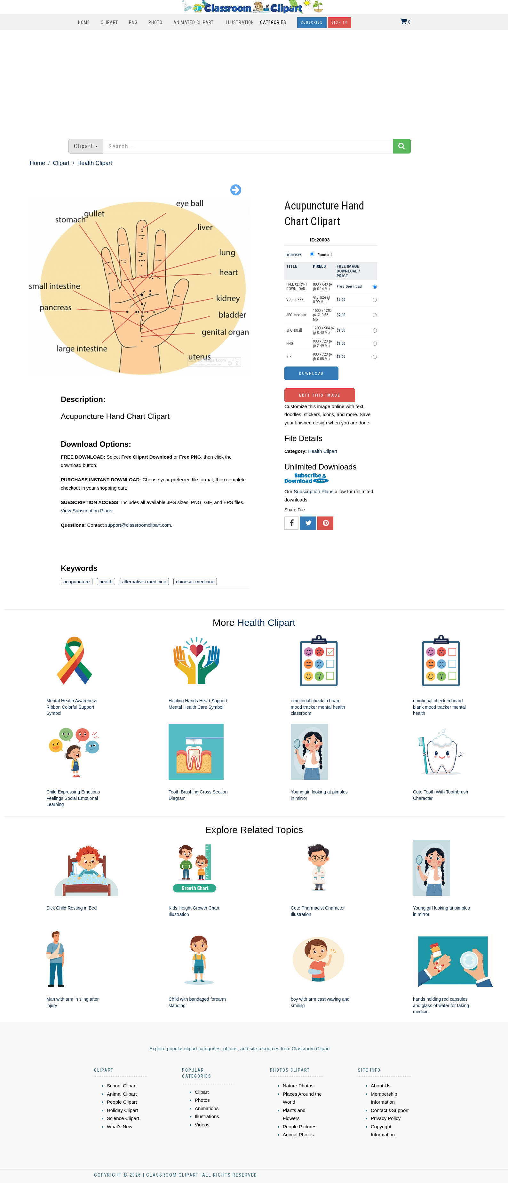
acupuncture (76, 581)
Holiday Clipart (122, 1110)
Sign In (339, 22)
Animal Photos (298, 1134)
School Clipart (122, 1085)
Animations (206, 1108)
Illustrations (207, 1116)
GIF (288, 356)
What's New (119, 1126)
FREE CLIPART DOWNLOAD (296, 286)
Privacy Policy (386, 1118)
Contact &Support (390, 1110)
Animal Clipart (122, 1094)
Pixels (319, 266)
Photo (155, 22)
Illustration (239, 22)
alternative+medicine (144, 581)
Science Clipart (123, 1118)
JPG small (294, 330)
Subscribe (312, 22)
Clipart (109, 22)
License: (293, 254)
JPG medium (296, 315)
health (106, 581)
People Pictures (299, 1126)
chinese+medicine (195, 581)
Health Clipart (94, 163)
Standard (324, 255)
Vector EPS (294, 299)
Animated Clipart (193, 22)
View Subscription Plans (86, 510)
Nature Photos (298, 1085)
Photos (202, 1100)
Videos (202, 1124)
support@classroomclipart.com (138, 525)
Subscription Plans (313, 491)
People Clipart (122, 1102)
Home (84, 22)
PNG (133, 22)
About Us (381, 1085)
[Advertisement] (254, 81)
